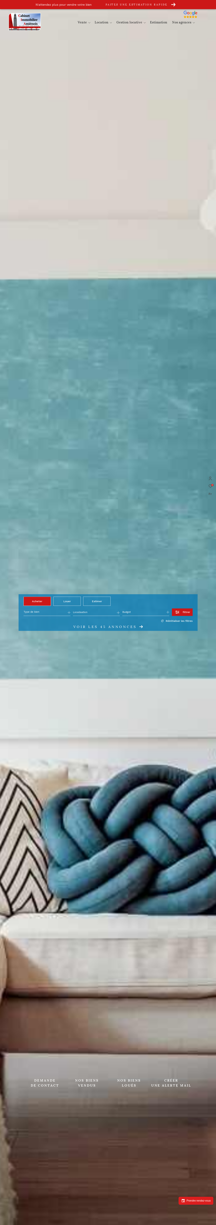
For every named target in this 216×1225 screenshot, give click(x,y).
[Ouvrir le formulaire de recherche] (182, 612)
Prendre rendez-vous (196, 1201)
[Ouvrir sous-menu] (89, 22)
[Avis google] (198, 18)
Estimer (97, 601)
